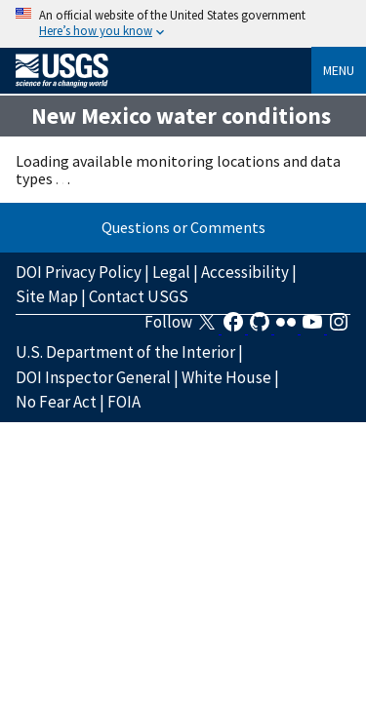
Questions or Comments (183, 227)
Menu (338, 70)
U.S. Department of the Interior (125, 352)
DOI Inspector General (93, 377)
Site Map (47, 296)
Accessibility (245, 272)
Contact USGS (138, 296)
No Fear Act (56, 401)
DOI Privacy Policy (79, 272)
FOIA (124, 401)
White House (226, 377)
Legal (171, 272)
